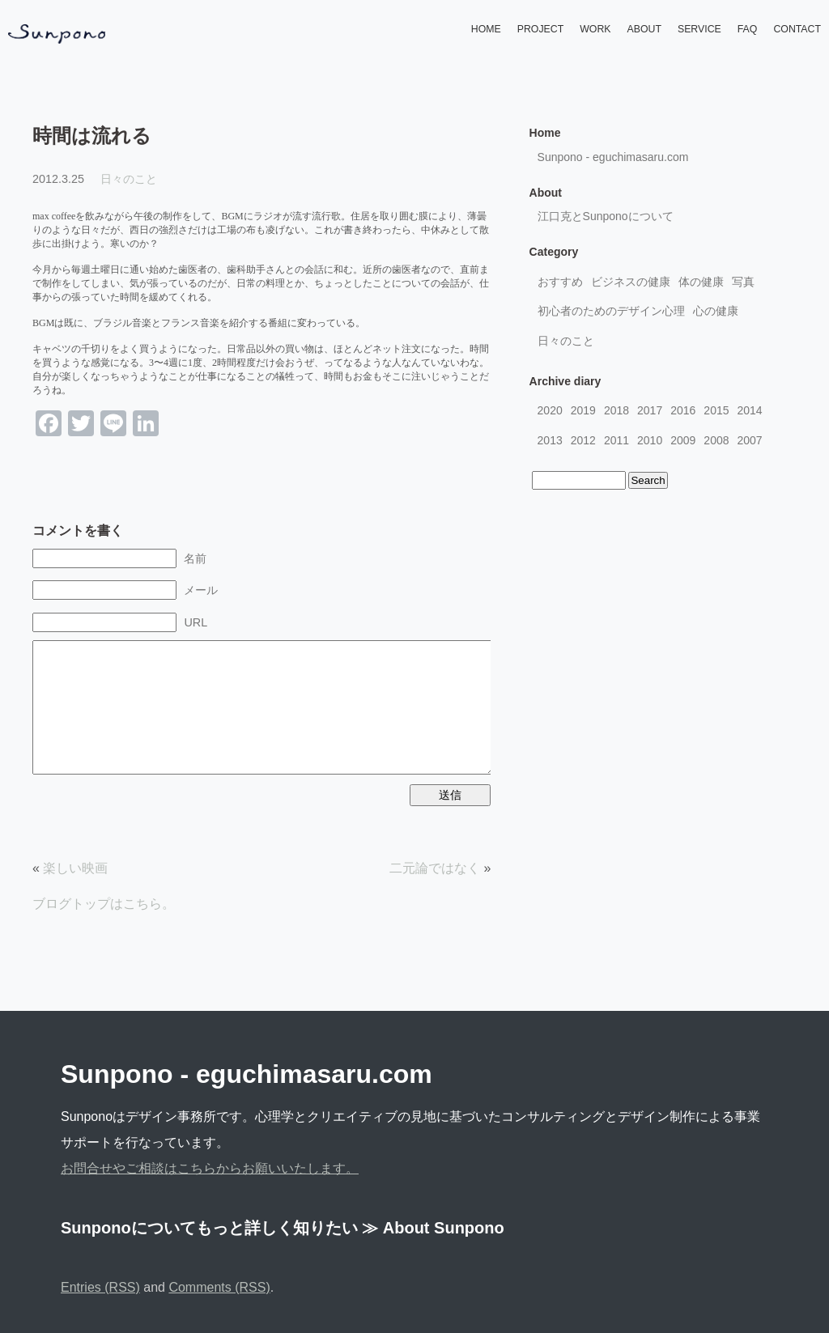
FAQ (748, 29)
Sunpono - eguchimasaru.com (613, 157)
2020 (550, 410)
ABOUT (644, 29)
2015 (716, 410)
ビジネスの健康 (630, 281)
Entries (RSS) (100, 1287)
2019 (583, 410)
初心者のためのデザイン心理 (611, 310)
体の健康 (701, 281)
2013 (550, 440)
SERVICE (699, 29)
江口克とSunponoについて (606, 216)
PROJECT (540, 29)
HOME (486, 29)
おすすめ (560, 281)
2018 (616, 410)
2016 (682, 410)
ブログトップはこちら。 (103, 904)
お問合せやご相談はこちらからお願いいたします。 (210, 1168)
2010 (649, 440)
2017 (649, 410)
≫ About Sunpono (433, 1228)
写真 (743, 281)
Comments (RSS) (219, 1287)
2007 (750, 440)
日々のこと (128, 178)
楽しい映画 (75, 868)
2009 (682, 440)
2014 (750, 410)
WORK (595, 29)
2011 (616, 440)
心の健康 (715, 310)
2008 (716, 440)
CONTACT (797, 29)
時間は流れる (91, 135)
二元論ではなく (434, 868)
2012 (583, 440)
